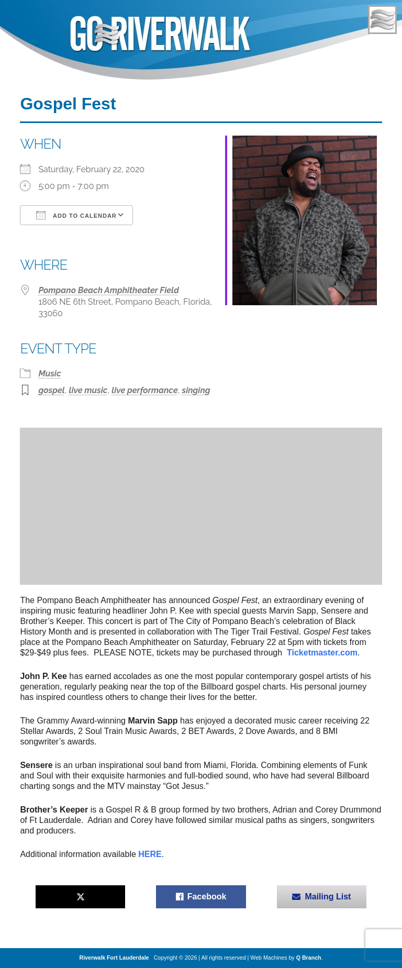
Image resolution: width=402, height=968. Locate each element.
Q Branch (308, 957)
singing (196, 390)
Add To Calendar (76, 215)
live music (88, 390)
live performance (144, 390)
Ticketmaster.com (322, 652)
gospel (51, 390)
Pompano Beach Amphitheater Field (108, 290)
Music (49, 374)
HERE (149, 854)
